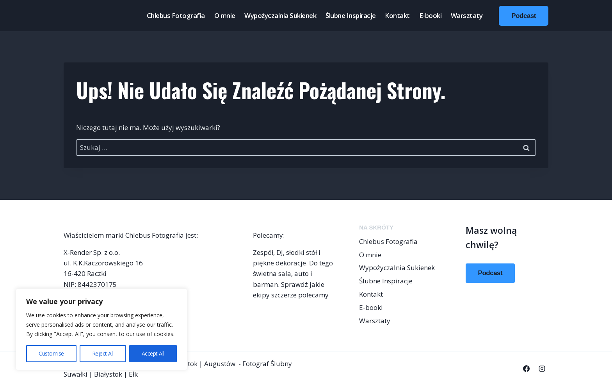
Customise (51, 353)
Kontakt (397, 15)
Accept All (153, 353)
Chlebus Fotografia (176, 15)
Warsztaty (467, 15)
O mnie (224, 15)
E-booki (430, 15)
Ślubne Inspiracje (351, 15)
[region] (101, 329)
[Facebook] (526, 368)
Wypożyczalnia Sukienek (280, 15)
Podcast (523, 16)
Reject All (103, 353)
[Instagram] (541, 368)
